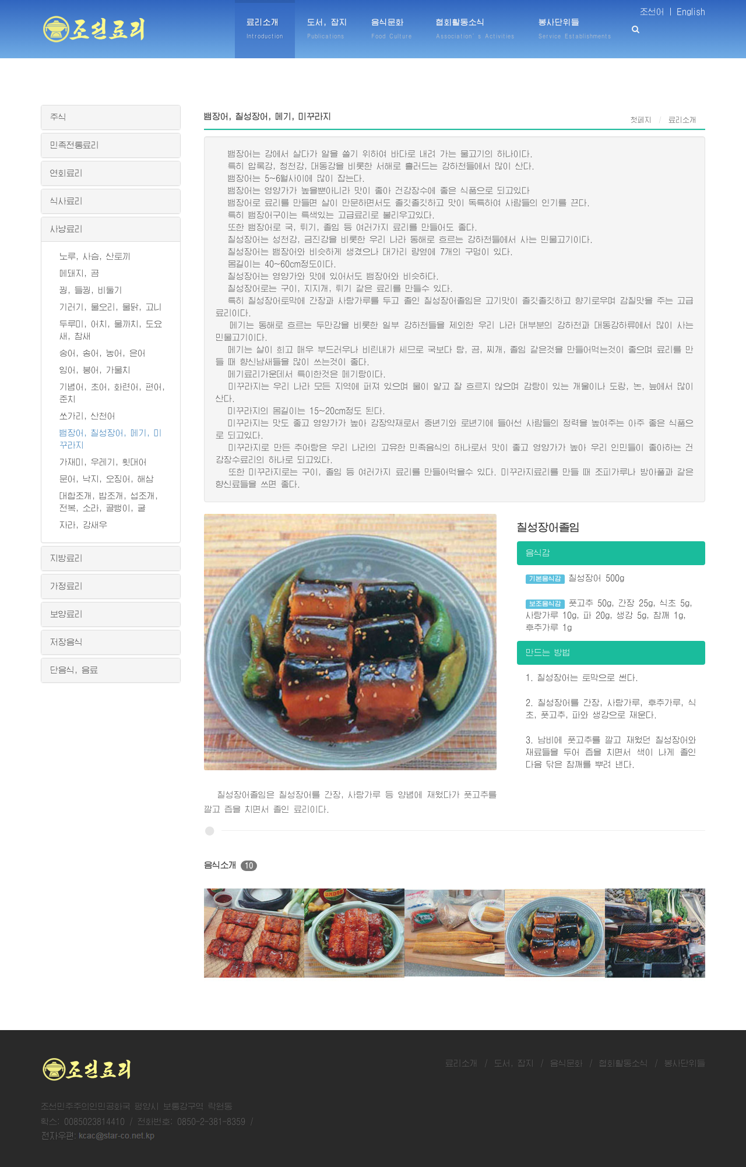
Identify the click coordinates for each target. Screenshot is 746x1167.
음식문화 (566, 1063)
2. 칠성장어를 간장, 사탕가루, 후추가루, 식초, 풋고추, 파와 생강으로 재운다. (611, 709)
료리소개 (461, 1063)
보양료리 (66, 614)
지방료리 (66, 558)
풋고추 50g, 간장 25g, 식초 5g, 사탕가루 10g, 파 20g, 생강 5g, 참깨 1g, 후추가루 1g (609, 615)
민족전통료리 (74, 145)
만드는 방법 (548, 652)
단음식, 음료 (74, 670)
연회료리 (66, 173)
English (691, 12)
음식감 (538, 553)
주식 (58, 117)
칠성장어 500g (575, 579)
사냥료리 (66, 229)
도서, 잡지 (514, 1063)
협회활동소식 (623, 1063)
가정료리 (66, 586)
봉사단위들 (684, 1063)
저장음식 (66, 642)
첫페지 (641, 120)
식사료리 (66, 201)
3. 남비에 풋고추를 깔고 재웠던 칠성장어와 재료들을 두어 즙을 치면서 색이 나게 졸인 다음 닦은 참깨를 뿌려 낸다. (611, 752)
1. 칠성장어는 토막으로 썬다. (582, 678)
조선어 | (656, 12)
